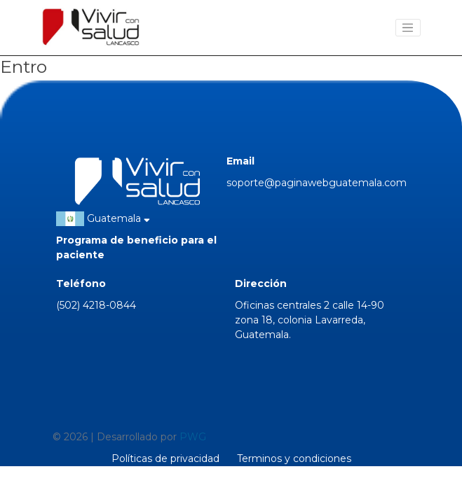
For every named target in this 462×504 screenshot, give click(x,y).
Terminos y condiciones (294, 458)
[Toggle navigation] (408, 28)
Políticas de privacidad (165, 458)
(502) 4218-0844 (96, 305)
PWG (192, 436)
